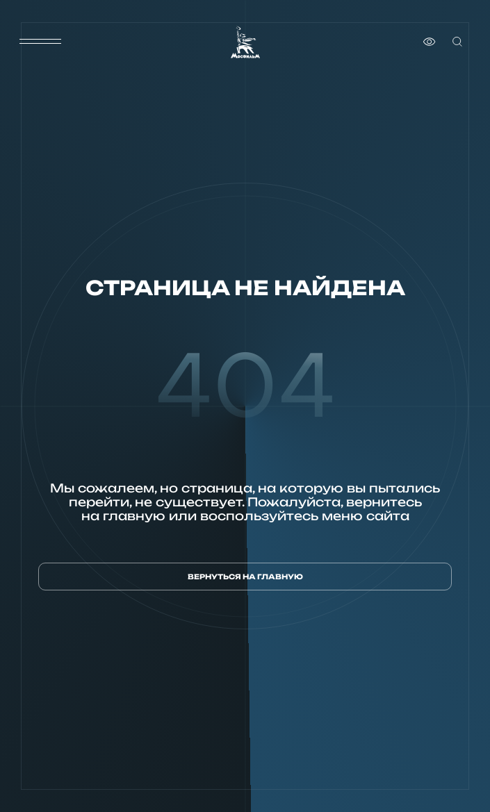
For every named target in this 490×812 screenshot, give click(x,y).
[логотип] (245, 42)
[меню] (40, 42)
